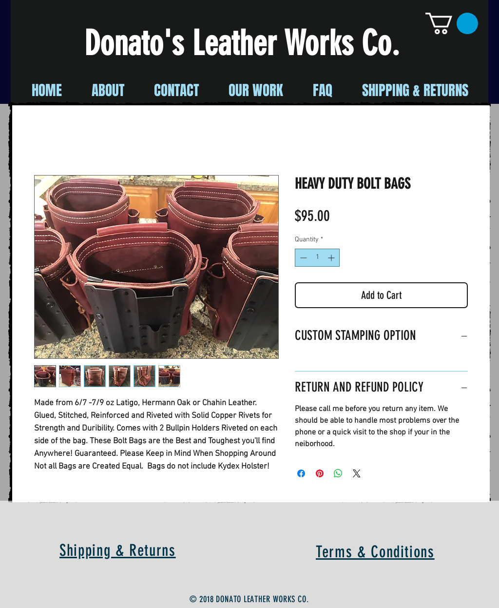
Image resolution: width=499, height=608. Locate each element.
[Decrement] (302, 257)
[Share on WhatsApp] (338, 473)
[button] (451, 23)
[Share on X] (357, 473)
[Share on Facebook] (301, 473)
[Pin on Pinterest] (320, 473)
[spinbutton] (317, 257)
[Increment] (332, 257)
